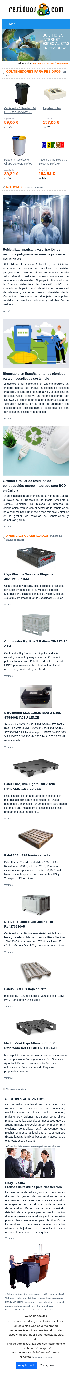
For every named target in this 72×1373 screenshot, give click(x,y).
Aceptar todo (27, 1365)
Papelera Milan (52, 108)
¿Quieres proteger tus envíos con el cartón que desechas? (34, 1294)
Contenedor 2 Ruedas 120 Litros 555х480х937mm (20, 110)
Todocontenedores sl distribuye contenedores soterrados (34, 1298)
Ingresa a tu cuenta (43, 63)
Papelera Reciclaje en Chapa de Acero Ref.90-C (18, 162)
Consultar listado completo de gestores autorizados (33, 1146)
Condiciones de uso (41, 1357)
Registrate (62, 63)
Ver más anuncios (16, 1089)
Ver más (7, 311)
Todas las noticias (33, 187)
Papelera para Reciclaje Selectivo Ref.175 (53, 161)
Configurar (47, 1365)
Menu (11, 24)
